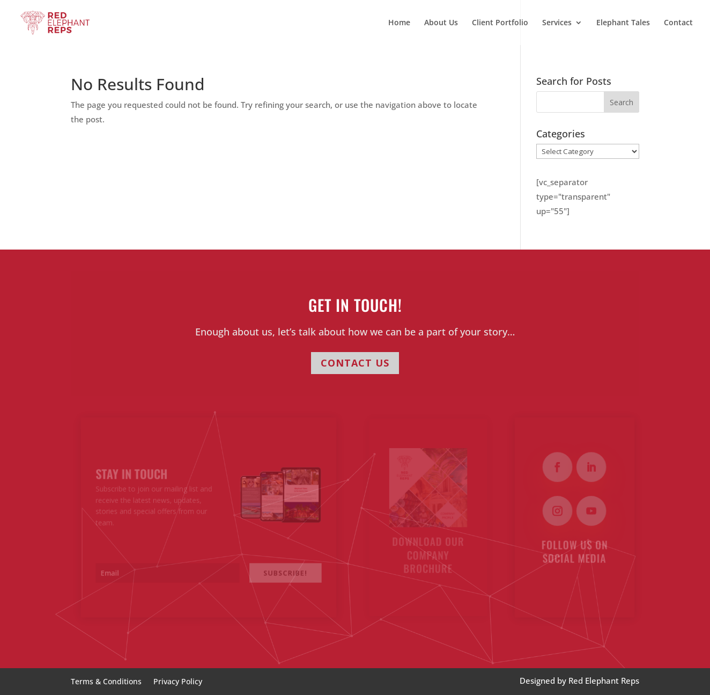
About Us (441, 23)
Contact (678, 23)
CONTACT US (355, 362)
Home (399, 23)
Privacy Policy (177, 682)
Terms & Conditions (106, 682)
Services (557, 23)
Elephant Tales (623, 23)
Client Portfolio (500, 23)
